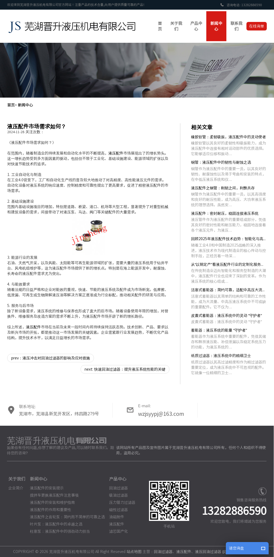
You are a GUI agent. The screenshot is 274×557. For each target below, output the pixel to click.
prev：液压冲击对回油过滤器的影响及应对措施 (50, 358)
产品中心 (115, 479)
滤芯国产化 (116, 531)
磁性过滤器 (116, 510)
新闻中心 (25, 105)
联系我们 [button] (236, 26)
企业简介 (13, 488)
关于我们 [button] (176, 26)
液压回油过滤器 (206, 552)
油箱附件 (114, 517)
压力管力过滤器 (120, 502)
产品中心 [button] (196, 26)
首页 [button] (160, 26)
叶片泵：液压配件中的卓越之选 (54, 524)
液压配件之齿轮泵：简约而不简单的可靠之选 (65, 517)
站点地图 (131, 552)
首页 (11, 105)
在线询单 (256, 26)
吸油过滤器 (116, 495)
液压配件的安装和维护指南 (50, 502)
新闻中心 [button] (216, 26)
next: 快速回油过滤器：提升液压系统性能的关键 (125, 369)
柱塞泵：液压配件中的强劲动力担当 (57, 531)
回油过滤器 (116, 488)
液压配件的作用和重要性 (48, 510)
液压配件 (115, 153)
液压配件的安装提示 (44, 488)
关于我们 (14, 479)
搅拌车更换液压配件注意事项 (52, 495)
